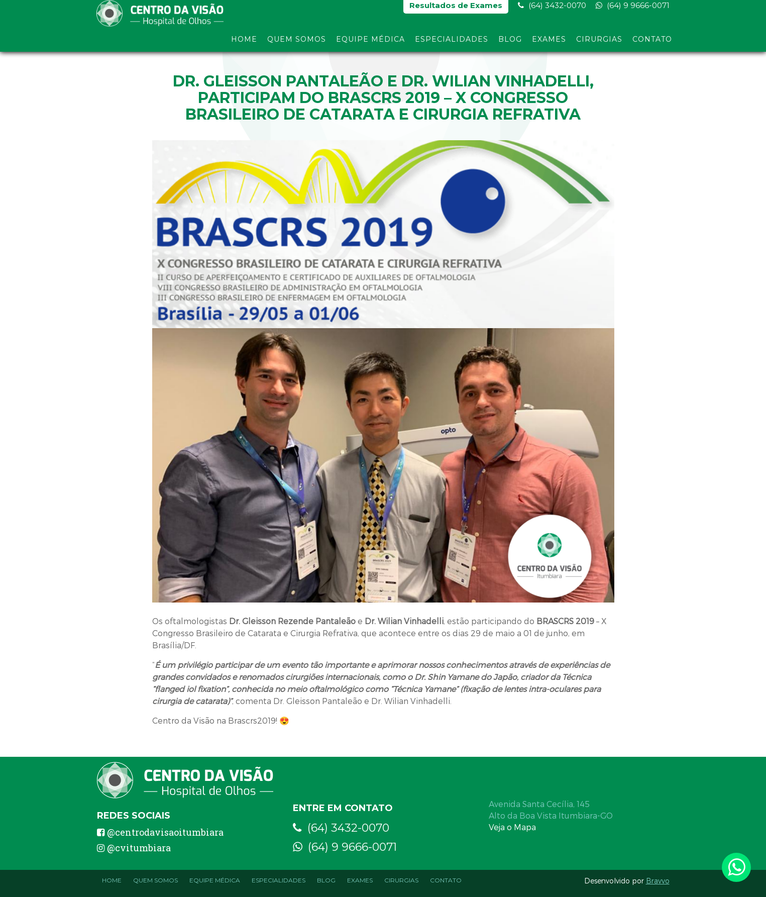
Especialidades (451, 44)
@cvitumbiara (134, 848)
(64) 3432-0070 (552, 10)
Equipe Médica (370, 44)
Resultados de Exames (455, 10)
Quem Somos (296, 44)
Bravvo (658, 880)
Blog (510, 44)
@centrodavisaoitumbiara (160, 832)
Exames (549, 44)
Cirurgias (599, 44)
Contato (652, 44)
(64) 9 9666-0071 (633, 10)
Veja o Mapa (512, 827)
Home (244, 44)
